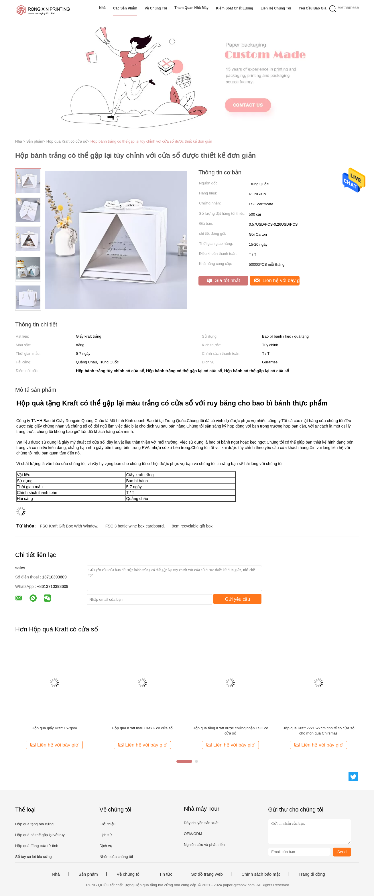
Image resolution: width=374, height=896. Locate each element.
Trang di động (311, 874)
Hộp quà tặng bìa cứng (34, 824)
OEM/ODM (193, 834)
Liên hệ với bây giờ (277, 280)
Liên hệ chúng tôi (276, 8)
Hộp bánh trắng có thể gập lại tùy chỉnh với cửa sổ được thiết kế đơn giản (151, 141)
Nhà (102, 8)
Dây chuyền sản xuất (201, 823)
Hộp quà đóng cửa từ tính (36, 846)
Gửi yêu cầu (237, 599)
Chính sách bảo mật (260, 874)
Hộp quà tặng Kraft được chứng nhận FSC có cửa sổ (230, 730)
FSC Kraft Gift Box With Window (68, 526)
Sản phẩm (88, 874)
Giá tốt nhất (223, 280)
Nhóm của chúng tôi (116, 856)
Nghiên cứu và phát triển (204, 844)
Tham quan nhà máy (191, 8)
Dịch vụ (105, 846)
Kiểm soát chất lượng (234, 8)
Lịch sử (105, 835)
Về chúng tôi (156, 8)
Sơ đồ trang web (207, 874)
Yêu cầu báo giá (312, 8)
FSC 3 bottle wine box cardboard (134, 526)
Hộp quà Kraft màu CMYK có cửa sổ (142, 728)
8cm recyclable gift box (192, 526)
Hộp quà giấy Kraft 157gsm (54, 728)
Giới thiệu (107, 824)
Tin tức (165, 874)
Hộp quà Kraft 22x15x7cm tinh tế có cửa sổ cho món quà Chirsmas (318, 730)
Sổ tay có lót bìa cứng (33, 856)
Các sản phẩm (125, 8)
